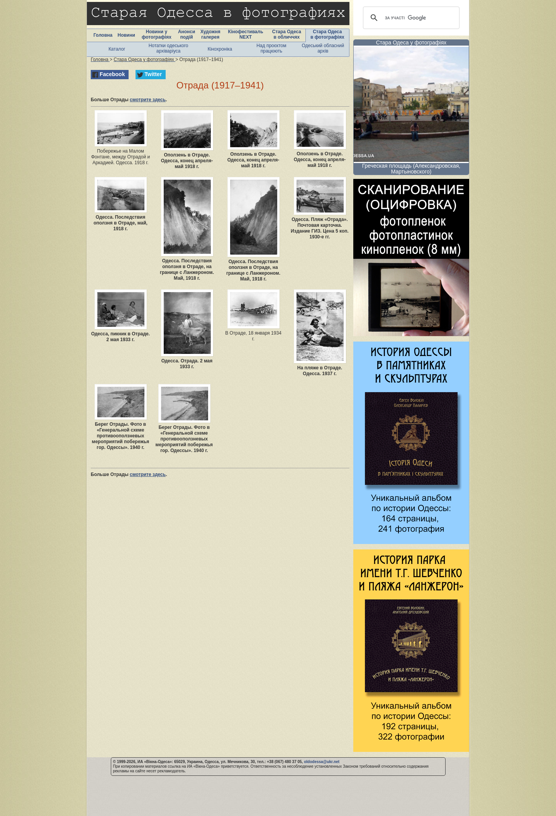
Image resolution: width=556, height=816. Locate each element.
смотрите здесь (148, 99)
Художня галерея (210, 34)
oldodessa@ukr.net (321, 762)
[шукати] (410, 17)
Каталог (116, 49)
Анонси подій (186, 34)
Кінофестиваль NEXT (245, 34)
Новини (126, 35)
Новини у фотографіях (156, 34)
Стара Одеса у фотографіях (411, 42)
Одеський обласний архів (323, 48)
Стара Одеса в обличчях (286, 34)
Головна (102, 35)
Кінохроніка (220, 49)
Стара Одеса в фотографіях (327, 34)
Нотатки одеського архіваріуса (168, 48)
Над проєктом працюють (271, 48)
